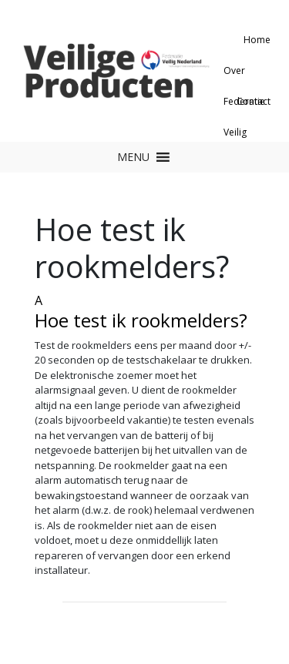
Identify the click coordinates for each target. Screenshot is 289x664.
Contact (254, 101)
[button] (133, 157)
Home (257, 39)
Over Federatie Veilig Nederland (247, 75)
